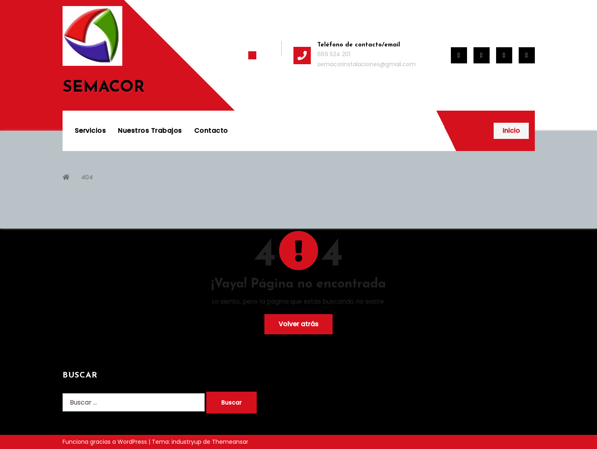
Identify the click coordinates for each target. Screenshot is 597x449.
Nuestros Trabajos (150, 130)
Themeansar (230, 442)
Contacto (211, 130)
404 (87, 177)
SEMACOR (104, 88)
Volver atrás (298, 324)
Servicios (90, 130)
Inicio (511, 130)
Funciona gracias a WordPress (106, 442)
